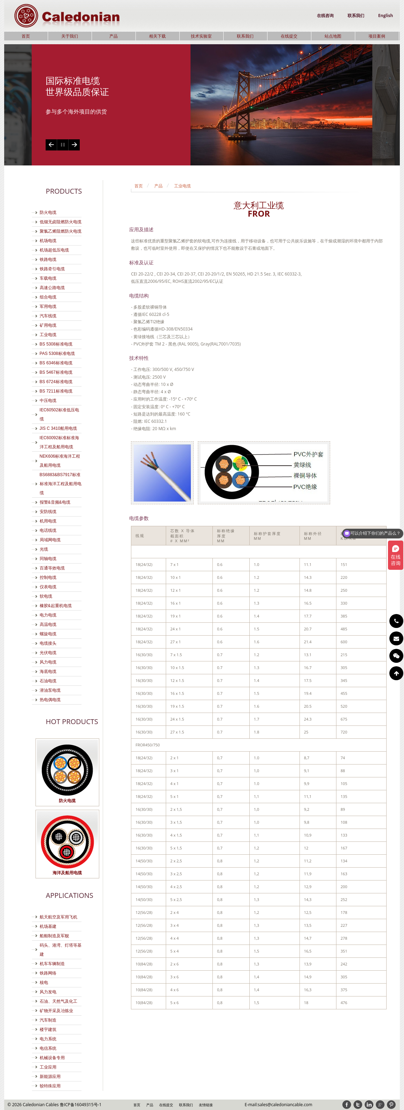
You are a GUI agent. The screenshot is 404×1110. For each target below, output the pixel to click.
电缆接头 (48, 643)
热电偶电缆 (50, 699)
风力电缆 (48, 662)
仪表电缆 (48, 586)
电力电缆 (48, 615)
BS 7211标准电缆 (56, 391)
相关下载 (157, 36)
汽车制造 (48, 1020)
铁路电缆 (48, 259)
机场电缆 (48, 240)
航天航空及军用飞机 (58, 917)
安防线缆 (48, 511)
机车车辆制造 (52, 963)
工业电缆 (48, 334)
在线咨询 (325, 15)
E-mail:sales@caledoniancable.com (278, 1105)
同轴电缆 (48, 558)
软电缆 (46, 596)
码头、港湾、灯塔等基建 (60, 950)
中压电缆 (48, 400)
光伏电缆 (48, 652)
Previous (51, 144)
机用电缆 (48, 521)
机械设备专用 (52, 1057)
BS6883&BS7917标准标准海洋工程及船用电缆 (60, 483)
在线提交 (289, 36)
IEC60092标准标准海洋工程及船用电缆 (59, 442)
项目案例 (376, 36)
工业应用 (48, 1067)
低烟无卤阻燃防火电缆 (60, 221)
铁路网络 (48, 973)
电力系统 (48, 1039)
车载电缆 (48, 278)
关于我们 (69, 36)
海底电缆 (48, 671)
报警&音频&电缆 (55, 502)
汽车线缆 (48, 315)
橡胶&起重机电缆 (56, 605)
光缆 (44, 549)
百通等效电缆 (52, 568)
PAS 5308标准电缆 (57, 353)
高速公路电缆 (52, 287)
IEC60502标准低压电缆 (59, 414)
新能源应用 (50, 1076)
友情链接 (206, 1104)
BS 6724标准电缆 (56, 381)
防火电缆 (48, 212)
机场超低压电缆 (54, 250)
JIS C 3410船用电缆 (58, 428)
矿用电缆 (48, 325)
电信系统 (48, 1048)
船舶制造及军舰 (54, 935)
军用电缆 (48, 306)
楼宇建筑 (48, 1029)
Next (74, 144)
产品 (113, 36)
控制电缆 (48, 577)
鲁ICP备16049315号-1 (81, 1105)
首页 (26, 36)
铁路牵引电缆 (52, 268)
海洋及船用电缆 (67, 873)
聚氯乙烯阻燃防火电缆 (60, 231)
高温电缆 (48, 624)
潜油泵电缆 (50, 690)
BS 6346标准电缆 (56, 362)
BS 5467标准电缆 (56, 372)
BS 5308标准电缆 (56, 344)
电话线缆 (48, 530)
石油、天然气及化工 (58, 1001)
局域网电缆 (50, 539)
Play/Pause (62, 144)
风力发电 (48, 991)
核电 (44, 982)
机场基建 (48, 926)
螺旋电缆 (48, 633)
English (385, 15)
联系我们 (356, 15)
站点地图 (333, 36)
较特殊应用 (50, 1086)
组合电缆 (48, 297)
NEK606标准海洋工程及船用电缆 (60, 461)
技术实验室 (201, 36)
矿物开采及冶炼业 (56, 1010)
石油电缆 (48, 680)
